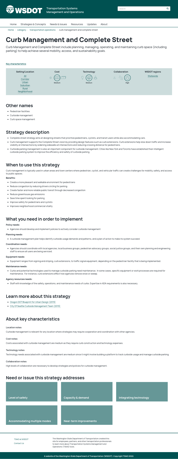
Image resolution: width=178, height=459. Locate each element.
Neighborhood (25, 91)
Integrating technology (134, 397)
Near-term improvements (80, 421)
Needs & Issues (58, 24)
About (104, 24)
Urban (25, 82)
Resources (77, 24)
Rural (25, 88)
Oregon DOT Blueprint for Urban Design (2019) (33, 302)
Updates (92, 24)
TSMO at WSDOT (21, 439)
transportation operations (43, 29)
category (21, 29)
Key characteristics (16, 63)
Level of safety (18, 397)
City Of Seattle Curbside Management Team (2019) (35, 306)
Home (13, 24)
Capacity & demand (76, 397)
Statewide (153, 76)
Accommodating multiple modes (30, 421)
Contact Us (19, 443)
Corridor (25, 79)
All (25, 76)
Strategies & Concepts (33, 24)
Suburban (25, 85)
